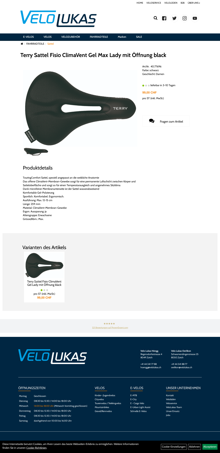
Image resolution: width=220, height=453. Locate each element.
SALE (139, 36)
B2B (182, 2)
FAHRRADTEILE (99, 36)
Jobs (168, 415)
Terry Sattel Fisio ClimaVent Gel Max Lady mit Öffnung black (93, 55)
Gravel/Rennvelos (103, 411)
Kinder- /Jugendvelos (105, 395)
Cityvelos (99, 399)
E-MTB (133, 395)
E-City (133, 399)
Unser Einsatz (173, 411)
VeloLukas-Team (174, 407)
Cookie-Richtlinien (36, 447)
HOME (140, 2)
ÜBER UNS (194, 2)
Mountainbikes (102, 407)
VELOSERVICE (153, 2)
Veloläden (171, 399)
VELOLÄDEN (170, 2)
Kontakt (170, 395)
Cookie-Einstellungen (174, 446)
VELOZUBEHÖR (70, 36)
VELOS (48, 36)
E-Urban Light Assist (140, 407)
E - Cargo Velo (137, 403)
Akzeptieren (210, 446)
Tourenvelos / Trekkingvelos (108, 403)
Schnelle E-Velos (138, 411)
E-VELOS (28, 36)
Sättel (50, 43)
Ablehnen (194, 446)
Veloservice (171, 403)
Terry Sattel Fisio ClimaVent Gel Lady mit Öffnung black (44, 283)
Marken (122, 36)
